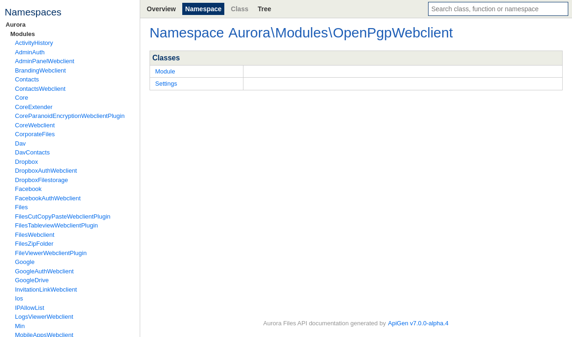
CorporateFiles (35, 134)
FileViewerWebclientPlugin (50, 252)
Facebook (28, 188)
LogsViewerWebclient (44, 316)
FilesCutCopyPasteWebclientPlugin (62, 216)
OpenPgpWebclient (393, 32)
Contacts (27, 79)
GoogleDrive (32, 280)
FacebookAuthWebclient (48, 198)
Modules (22, 33)
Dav (20, 143)
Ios (19, 298)
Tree (264, 9)
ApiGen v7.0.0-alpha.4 (418, 323)
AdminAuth (30, 52)
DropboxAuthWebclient (46, 170)
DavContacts (32, 152)
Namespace (203, 9)
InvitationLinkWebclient (46, 289)
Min (20, 326)
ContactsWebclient (40, 88)
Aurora (16, 24)
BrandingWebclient (40, 70)
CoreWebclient (35, 125)
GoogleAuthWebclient (44, 271)
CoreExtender (33, 106)
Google (25, 261)
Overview (161, 9)
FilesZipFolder (34, 243)
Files (21, 207)
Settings (166, 83)
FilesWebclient (34, 234)
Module (165, 71)
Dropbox (26, 161)
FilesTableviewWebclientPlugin (56, 225)
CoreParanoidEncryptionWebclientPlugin (70, 115)
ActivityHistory (34, 42)
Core (21, 97)
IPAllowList (29, 307)
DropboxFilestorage (41, 179)
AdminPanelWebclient (44, 61)
